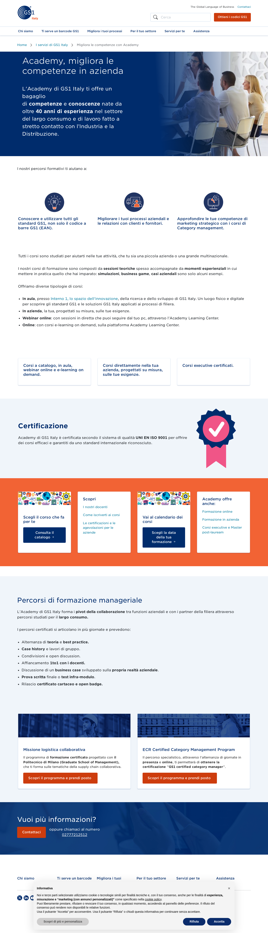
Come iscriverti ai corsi (101, 515)
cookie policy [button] (153, 899)
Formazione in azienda (220, 519)
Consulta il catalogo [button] (45, 535)
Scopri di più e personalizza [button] (63, 921)
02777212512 (74, 835)
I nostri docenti (95, 507)
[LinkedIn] (26, 897)
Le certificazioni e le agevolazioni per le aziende (99, 527)
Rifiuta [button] (194, 921)
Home (22, 45)
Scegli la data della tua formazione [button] (164, 537)
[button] (25, 31)
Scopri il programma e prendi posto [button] (59, 778)
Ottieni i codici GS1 (232, 17)
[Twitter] (19, 897)
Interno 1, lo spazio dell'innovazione (84, 299)
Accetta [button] (219, 921)
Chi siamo (25, 878)
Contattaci (244, 6)
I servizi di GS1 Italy (52, 45)
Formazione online (217, 512)
